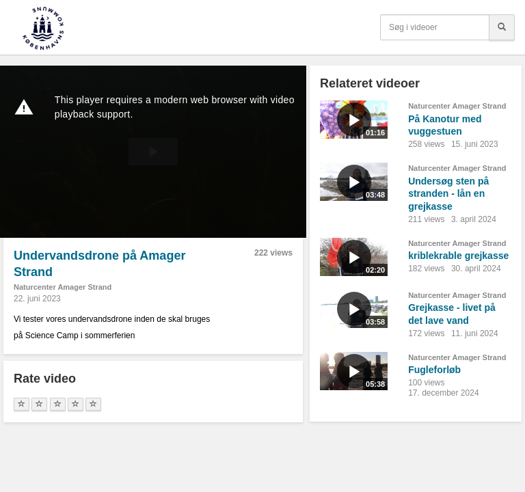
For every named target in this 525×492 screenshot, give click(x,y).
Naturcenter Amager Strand (62, 287)
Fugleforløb (434, 369)
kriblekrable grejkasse (458, 255)
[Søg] (502, 27)
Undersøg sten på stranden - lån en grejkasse (448, 194)
